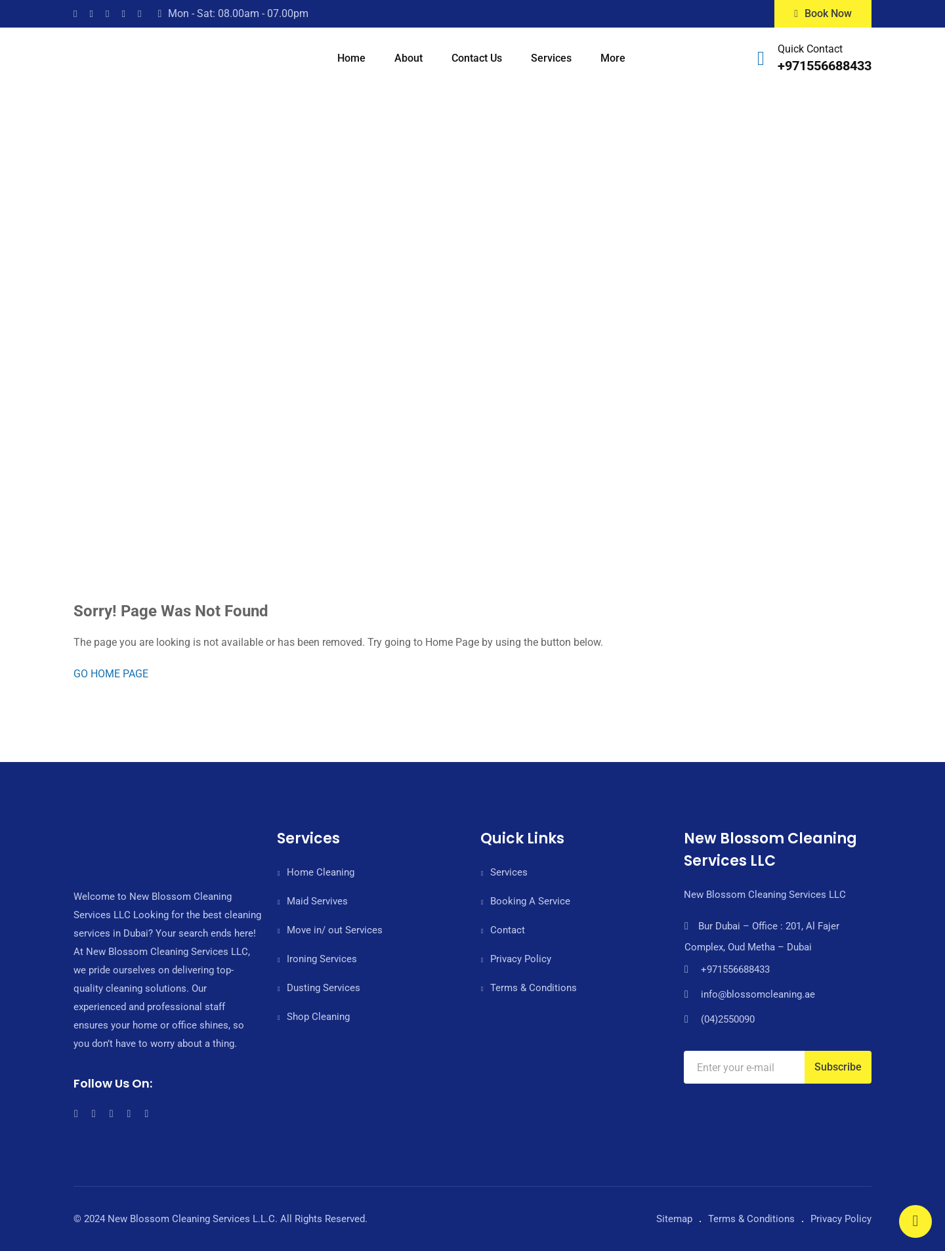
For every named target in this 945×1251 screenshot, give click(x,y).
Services (551, 58)
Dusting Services (323, 988)
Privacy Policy (520, 959)
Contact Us (477, 58)
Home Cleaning (320, 872)
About (408, 58)
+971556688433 (825, 66)
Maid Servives (317, 901)
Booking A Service (530, 901)
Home (351, 58)
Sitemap (674, 1219)
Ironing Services (322, 959)
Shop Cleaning (318, 1017)
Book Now (823, 13)
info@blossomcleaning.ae (758, 994)
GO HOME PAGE (111, 674)
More (612, 58)
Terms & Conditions (533, 988)
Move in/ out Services (335, 930)
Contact (507, 930)
